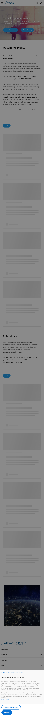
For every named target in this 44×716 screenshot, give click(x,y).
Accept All (7, 712)
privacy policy (5, 699)
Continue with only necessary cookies (13, 672)
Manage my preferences (11, 707)
